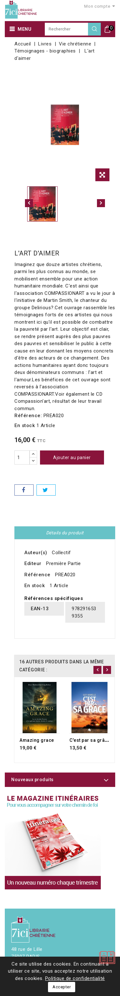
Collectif (61, 552)
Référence (37, 575)
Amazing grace (37, 740)
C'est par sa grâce (89, 740)
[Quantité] (22, 457)
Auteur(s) (35, 552)
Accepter (61, 986)
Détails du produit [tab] (65, 532)
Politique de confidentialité (75, 978)
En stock (24, 425)
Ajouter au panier (72, 457)
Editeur (33, 563)
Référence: (28, 415)
